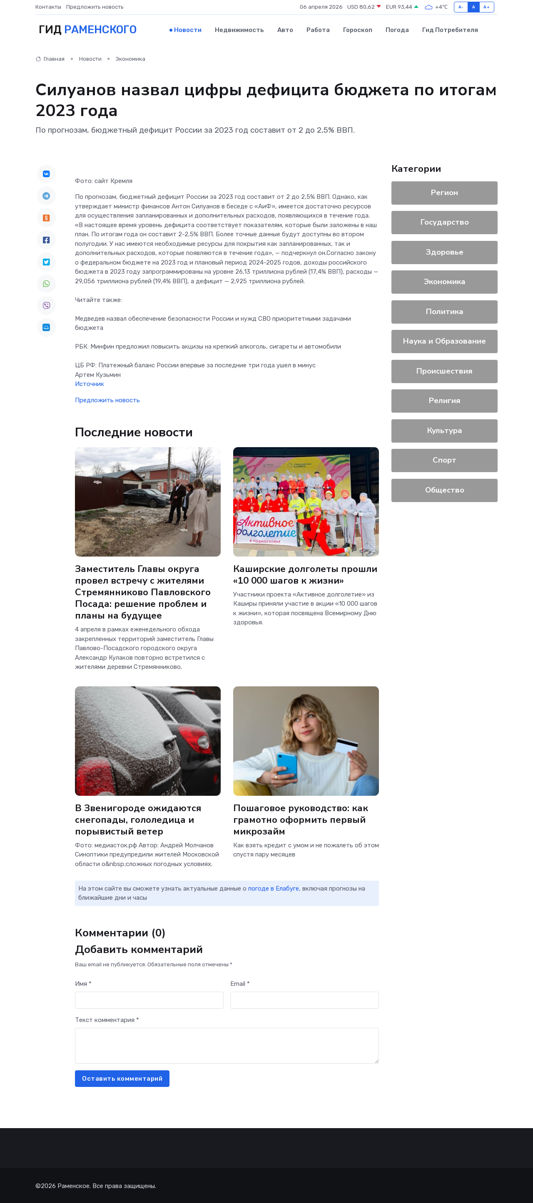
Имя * (83, 982)
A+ (486, 7)
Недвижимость (239, 29)
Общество (444, 488)
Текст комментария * (107, 1018)
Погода (397, 29)
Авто (285, 29)
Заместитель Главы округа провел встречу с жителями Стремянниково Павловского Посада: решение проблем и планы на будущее (143, 591)
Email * (240, 982)
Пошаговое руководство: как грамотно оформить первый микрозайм (301, 818)
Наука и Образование (444, 340)
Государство (445, 221)
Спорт (444, 459)
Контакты (48, 7)
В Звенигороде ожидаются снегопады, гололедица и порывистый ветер (138, 818)
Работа (318, 29)
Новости (188, 29)
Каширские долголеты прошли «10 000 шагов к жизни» (305, 573)
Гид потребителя (450, 29)
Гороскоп (357, 29)
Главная (50, 58)
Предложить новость (95, 7)
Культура (444, 429)
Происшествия (444, 369)
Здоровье (444, 250)
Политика (444, 310)
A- (461, 7)
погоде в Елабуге (273, 887)
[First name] (149, 999)
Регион (444, 191)
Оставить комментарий (122, 1077)
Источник (89, 383)
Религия (445, 399)
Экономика (130, 58)
